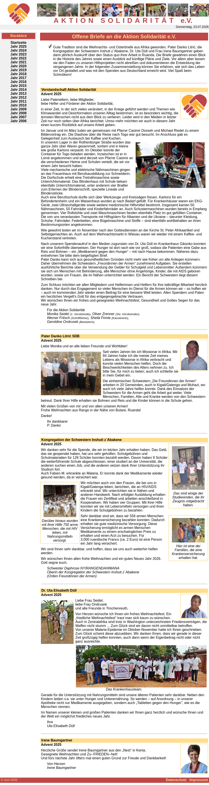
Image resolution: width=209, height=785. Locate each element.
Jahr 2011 (18, 101)
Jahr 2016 (18, 82)
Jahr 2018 (18, 74)
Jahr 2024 (18, 50)
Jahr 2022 (18, 58)
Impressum (198, 780)
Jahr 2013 (18, 93)
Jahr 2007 (18, 117)
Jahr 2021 (18, 62)
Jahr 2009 (18, 109)
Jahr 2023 (18, 54)
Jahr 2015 (18, 86)
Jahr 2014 (18, 89)
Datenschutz (176, 780)
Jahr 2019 (18, 70)
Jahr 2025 (18, 46)
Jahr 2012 (18, 97)
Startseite (19, 42)
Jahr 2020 (18, 66)
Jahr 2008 (18, 113)
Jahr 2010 (18, 105)
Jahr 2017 (18, 78)
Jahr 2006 (18, 121)
